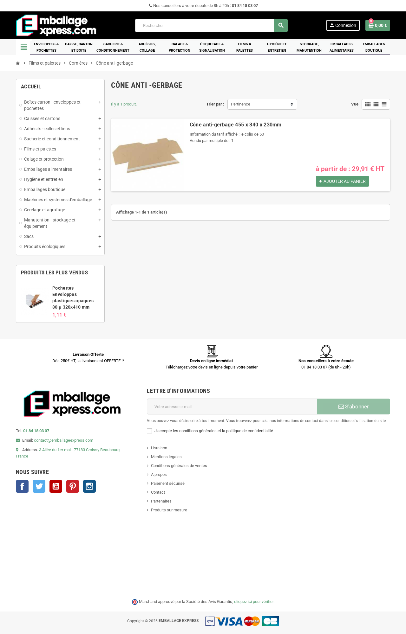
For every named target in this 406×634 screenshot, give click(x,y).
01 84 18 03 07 (245, 5)
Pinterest (72, 486)
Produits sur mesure (169, 510)
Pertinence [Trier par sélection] (240, 104)
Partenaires (161, 501)
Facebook (22, 486)
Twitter (39, 486)
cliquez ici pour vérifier (253, 601)
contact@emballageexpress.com (63, 440)
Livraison (159, 447)
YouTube (55, 486)
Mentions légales (166, 456)
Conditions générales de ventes (179, 465)
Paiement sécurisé (168, 483)
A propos (159, 474)
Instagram (89, 486)
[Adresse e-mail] (232, 406)
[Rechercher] (211, 25)
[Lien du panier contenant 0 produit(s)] (377, 25)
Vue (354, 104)
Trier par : (215, 104)
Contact (158, 492)
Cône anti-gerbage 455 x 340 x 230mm (236, 125)
